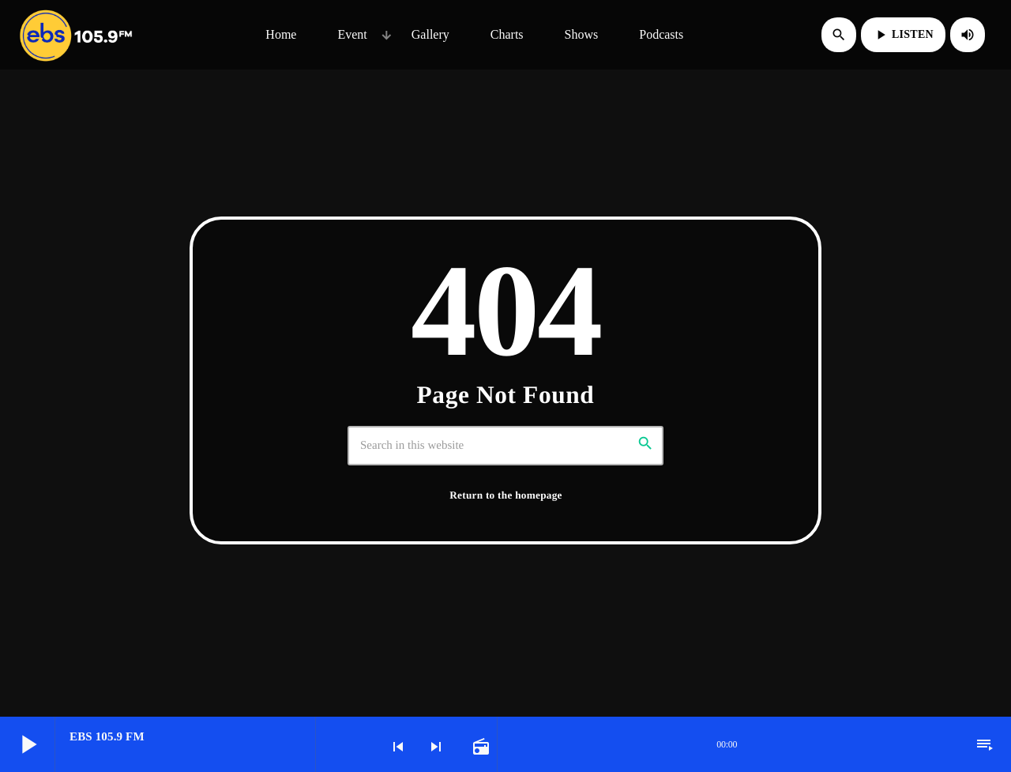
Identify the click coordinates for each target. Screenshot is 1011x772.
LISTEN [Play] (903, 35)
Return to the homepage (505, 495)
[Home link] (75, 34)
